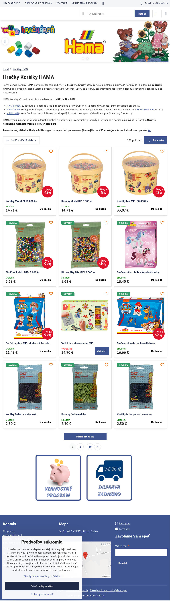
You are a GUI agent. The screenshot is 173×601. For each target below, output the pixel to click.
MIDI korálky (13, 109)
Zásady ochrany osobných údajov (108, 590)
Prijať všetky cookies (42, 586)
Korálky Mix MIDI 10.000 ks (21, 201)
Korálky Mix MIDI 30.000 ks (132, 201)
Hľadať (142, 13)
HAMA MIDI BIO (145, 109)
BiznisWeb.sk (97, 595)
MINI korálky (13, 113)
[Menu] (166, 13)
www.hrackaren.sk (13, 535)
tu (149, 130)
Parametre (155, 140)
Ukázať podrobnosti (42, 594)
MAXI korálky (14, 105)
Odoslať (122, 563)
